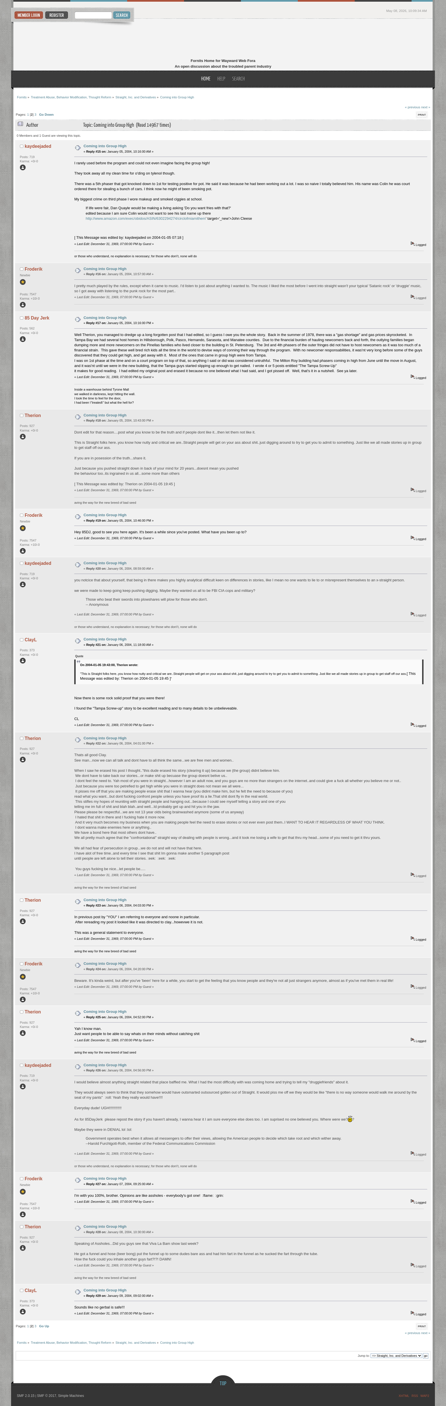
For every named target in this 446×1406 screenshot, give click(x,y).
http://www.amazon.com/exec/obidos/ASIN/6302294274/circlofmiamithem (146, 218)
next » (425, 107)
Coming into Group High (105, 146)
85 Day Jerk (37, 318)
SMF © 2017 (46, 1396)
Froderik (33, 269)
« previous (412, 107)
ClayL (31, 639)
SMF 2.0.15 (25, 1396)
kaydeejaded (38, 146)
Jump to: (364, 1355)
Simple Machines (71, 1396)
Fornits (223, 39)
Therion (33, 415)
